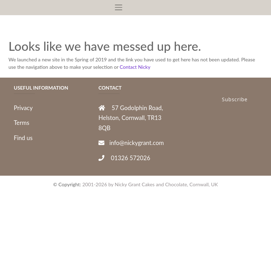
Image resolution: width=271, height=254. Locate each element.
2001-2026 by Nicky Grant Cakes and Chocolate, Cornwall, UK (150, 184)
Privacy (23, 107)
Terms (21, 122)
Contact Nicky (135, 67)
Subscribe (235, 99)
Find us (23, 137)
